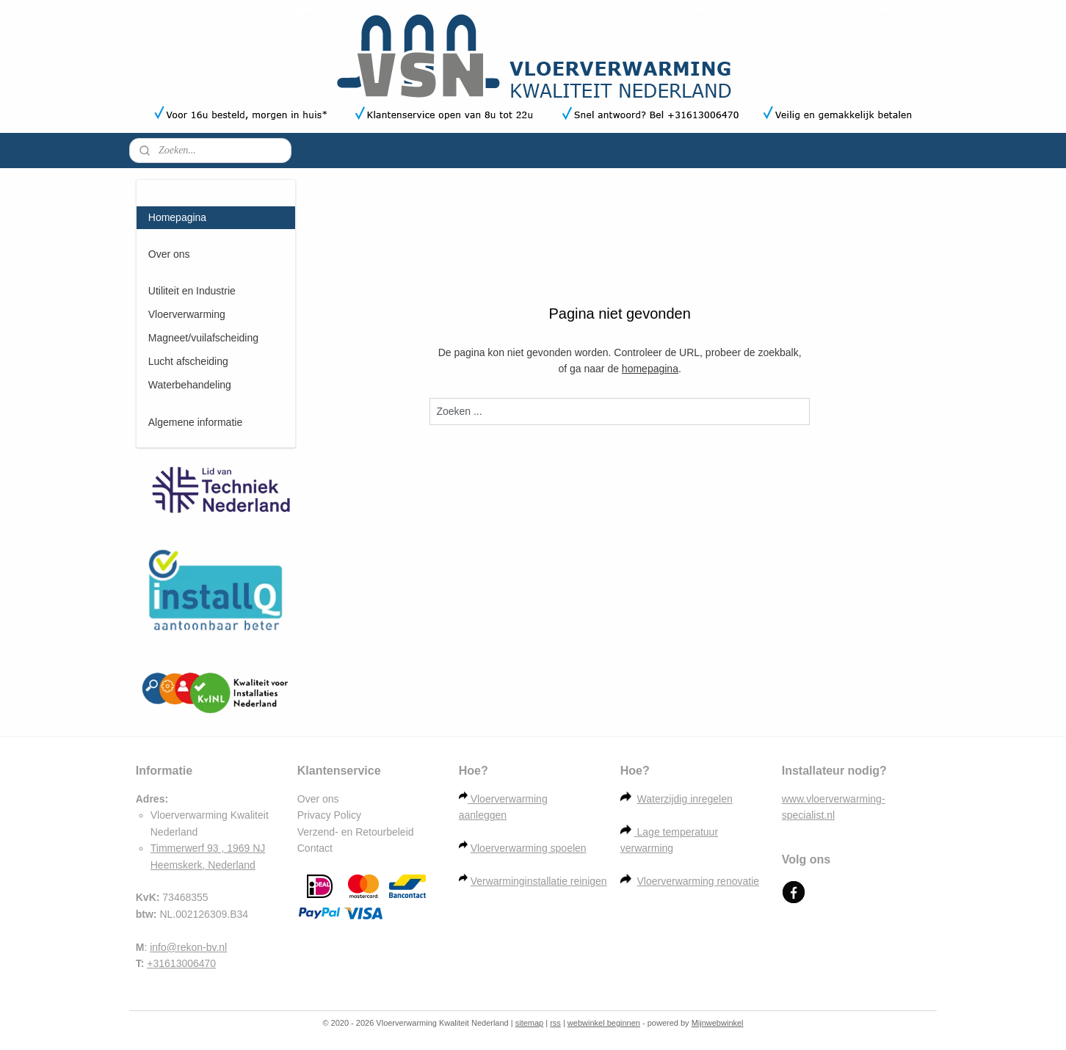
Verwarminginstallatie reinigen (539, 881)
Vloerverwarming (215, 314)
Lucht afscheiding (215, 361)
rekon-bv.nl (202, 947)
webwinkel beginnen (604, 1022)
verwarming (646, 848)
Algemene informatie (215, 422)
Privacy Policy (329, 815)
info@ (163, 947)
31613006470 (185, 963)
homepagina (650, 368)
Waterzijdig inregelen (685, 799)
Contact (315, 848)
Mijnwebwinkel (718, 1022)
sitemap (529, 1022)
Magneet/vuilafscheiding (215, 338)
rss (555, 1022)
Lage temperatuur (678, 832)
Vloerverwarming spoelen (529, 848)
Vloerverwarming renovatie (698, 881)
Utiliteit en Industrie (215, 291)
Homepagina (177, 217)
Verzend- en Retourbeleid (355, 832)
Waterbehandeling (215, 385)
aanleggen (483, 815)
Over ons (169, 254)
